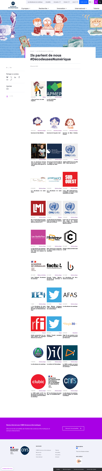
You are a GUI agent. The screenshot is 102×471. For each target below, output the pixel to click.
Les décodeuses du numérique (35, 2)
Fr (90, 2)
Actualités (48, 2)
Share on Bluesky (7, 77)
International (80, 8)
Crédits (58, 469)
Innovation (61, 8)
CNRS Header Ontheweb (96, 2)
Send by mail (7, 80)
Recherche (43, 8)
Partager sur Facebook (19, 77)
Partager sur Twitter (11, 77)
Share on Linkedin (15, 77)
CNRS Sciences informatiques (43, 450)
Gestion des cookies (91, 469)
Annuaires (56, 2)
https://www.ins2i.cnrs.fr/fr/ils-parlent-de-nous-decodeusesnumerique (11, 80)
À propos (25, 8)
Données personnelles (79, 469)
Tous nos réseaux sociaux (82, 451)
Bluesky (77, 448)
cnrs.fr (74, 2)
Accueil (32, 51)
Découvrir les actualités (71, 428)
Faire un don (83, 2)
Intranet (66, 2)
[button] (7, 468)
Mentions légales (67, 469)
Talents (96, 8)
